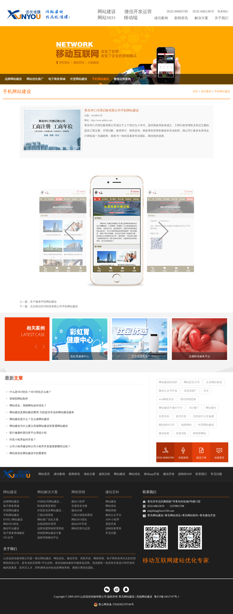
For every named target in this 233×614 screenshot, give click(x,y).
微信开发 (168, 474)
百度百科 (164, 416)
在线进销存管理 (46, 523)
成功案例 (161, 18)
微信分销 (76, 510)
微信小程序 (78, 501)
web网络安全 (166, 399)
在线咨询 (183, 457)
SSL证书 (8, 537)
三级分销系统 (45, 515)
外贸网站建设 (78, 79)
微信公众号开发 (168, 390)
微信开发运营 (138, 11)
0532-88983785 (165, 457)
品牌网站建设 (13, 79)
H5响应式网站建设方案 (50, 501)
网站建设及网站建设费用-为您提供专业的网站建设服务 (41, 412)
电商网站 (186, 424)
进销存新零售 (113, 528)
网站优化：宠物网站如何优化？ (28, 405)
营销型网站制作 (18, 398)
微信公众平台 (113, 515)
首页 (195, 91)
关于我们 (221, 18)
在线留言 (219, 457)
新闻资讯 (181, 18)
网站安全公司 (192, 382)
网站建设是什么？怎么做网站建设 (29, 419)
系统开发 (111, 523)
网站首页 (44, 474)
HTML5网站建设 (13, 519)
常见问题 (216, 474)
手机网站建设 (100, 79)
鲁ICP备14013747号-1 (166, 596)
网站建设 (107, 11)
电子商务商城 (56, 79)
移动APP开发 (79, 523)
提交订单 (201, 457)
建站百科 (112, 492)
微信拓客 (164, 433)
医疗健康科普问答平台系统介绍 (28, 432)
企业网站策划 (214, 382)
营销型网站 (199, 433)
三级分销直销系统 (82, 515)
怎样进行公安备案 (203, 416)
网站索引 (211, 407)
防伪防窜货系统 (46, 505)
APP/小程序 (112, 519)
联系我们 (223, 11)
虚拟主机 (104, 474)
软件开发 (181, 416)
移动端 (131, 18)
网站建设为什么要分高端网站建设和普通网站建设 (38, 426)
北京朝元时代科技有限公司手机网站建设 (54, 306)
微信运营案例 (122, 79)
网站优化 (134, 474)
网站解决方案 (47, 492)
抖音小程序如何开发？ (22, 439)
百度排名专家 (79, 505)
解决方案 (201, 18)
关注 (206, 390)
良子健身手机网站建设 (43, 301)
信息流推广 (190, 390)
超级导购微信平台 (48, 537)
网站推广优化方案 (48, 519)
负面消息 (181, 433)
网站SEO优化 (11, 523)
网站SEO (106, 18)
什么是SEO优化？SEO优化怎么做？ (30, 391)
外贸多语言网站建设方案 (50, 510)
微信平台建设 (11, 528)
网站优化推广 (35, 79)
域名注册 (89, 474)
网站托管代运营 (80, 528)
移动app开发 (152, 474)
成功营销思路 (188, 399)
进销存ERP (185, 474)
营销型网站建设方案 (49, 533)
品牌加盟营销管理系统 (50, 528)
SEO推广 (194, 407)
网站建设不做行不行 (171, 407)
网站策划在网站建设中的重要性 (28, 453)
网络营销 (78, 492)
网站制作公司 (167, 424)
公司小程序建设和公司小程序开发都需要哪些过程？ (39, 446)
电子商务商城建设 (13, 533)
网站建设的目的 (168, 382)
